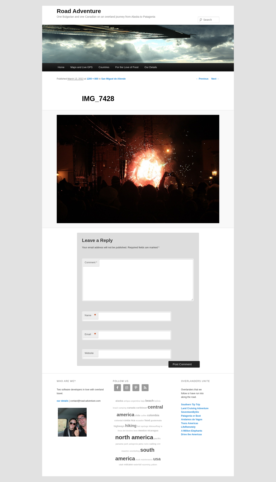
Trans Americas (189, 423)
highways (119, 426)
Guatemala (156, 420)
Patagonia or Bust (191, 416)
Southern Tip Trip (190, 404)
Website (89, 353)
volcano (128, 464)
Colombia (153, 415)
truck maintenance (144, 460)
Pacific (157, 438)
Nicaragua (152, 430)
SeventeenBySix (190, 412)
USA (157, 459)
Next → (215, 78)
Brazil (115, 408)
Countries (104, 67)
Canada (131, 407)
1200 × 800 (92, 78)
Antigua (127, 401)
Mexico (142, 430)
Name (90, 315)
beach (149, 400)
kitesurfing (154, 426)
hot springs (142, 426)
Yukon (154, 465)
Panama (119, 444)
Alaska (119, 400)
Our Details (151, 67)
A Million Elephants (191, 430)
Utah (121, 464)
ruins (146, 444)
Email (90, 334)
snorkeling (135, 451)
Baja (143, 401)
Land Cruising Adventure (195, 408)
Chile (137, 415)
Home (61, 67)
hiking (130, 426)
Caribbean (141, 407)
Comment (91, 262)
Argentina (135, 401)
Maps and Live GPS (81, 67)
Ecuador (140, 420)
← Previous (202, 78)
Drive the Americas (191, 434)
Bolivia (157, 401)
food (147, 420)
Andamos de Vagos (191, 419)
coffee (143, 416)
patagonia (133, 444)
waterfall (137, 465)
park (126, 444)
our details (62, 401)
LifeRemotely (188, 427)
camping (123, 408)
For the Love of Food (127, 67)
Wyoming (146, 465)
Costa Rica (129, 420)
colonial (118, 420)
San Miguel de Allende (113, 78)
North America (134, 437)
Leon (136, 431)
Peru (141, 444)
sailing (152, 444)
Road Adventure (79, 11)
